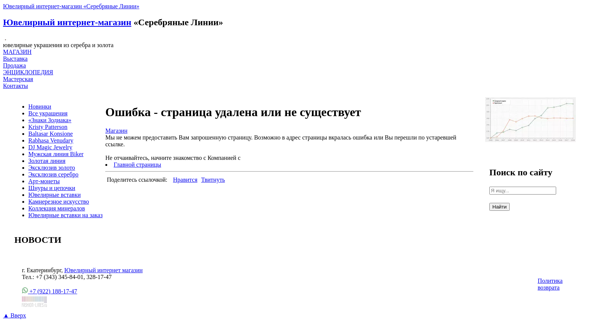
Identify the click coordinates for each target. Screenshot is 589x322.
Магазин (116, 130)
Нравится (185, 179)
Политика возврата (550, 284)
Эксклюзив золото (51, 167)
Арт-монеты (44, 181)
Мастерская (18, 79)
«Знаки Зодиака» (49, 120)
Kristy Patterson (48, 127)
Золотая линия (46, 161)
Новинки (39, 106)
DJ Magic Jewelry (50, 147)
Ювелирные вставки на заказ (65, 215)
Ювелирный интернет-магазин (67, 22)
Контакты (15, 86)
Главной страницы (137, 164)
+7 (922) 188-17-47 (49, 291)
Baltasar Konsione (50, 133)
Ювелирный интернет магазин (103, 270)
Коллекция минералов (56, 208)
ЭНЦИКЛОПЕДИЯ (28, 72)
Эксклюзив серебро (53, 174)
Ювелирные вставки (54, 195)
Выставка (15, 62)
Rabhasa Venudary (50, 140)
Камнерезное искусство (58, 201)
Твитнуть (213, 179)
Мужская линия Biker (55, 154)
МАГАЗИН (17, 52)
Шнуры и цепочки (51, 188)
